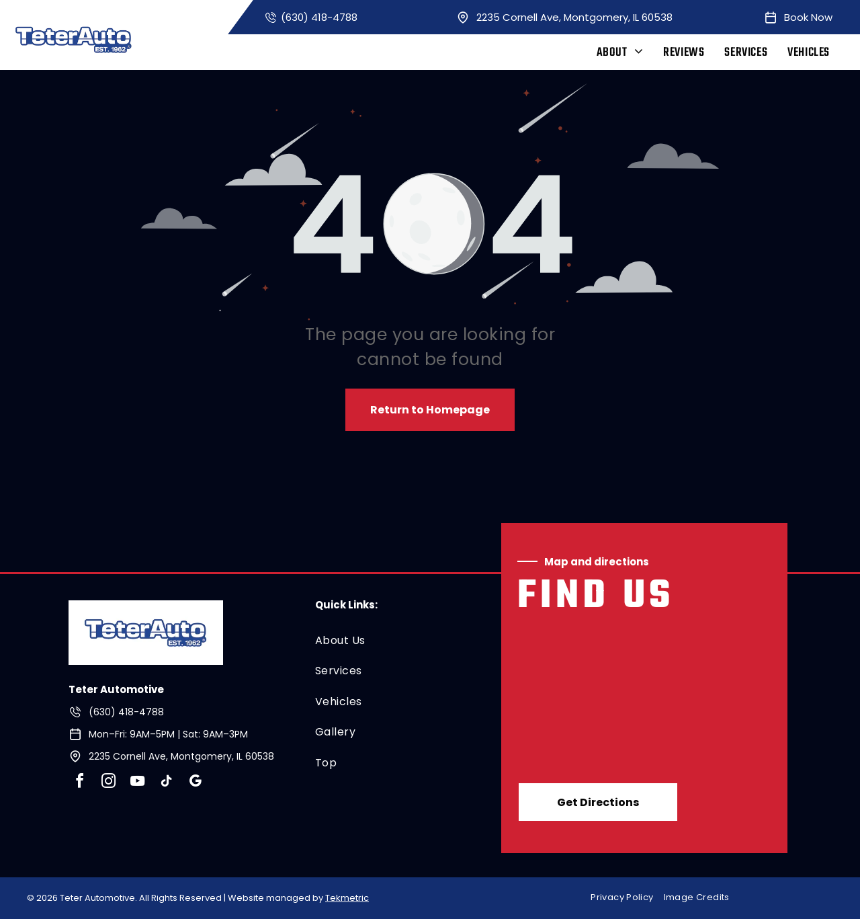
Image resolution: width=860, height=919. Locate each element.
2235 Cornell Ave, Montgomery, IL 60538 (574, 17)
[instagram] (108, 782)
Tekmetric (347, 897)
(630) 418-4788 (319, 17)
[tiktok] (166, 782)
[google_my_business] (195, 782)
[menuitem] (620, 53)
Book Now (808, 17)
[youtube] (137, 782)
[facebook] (79, 782)
